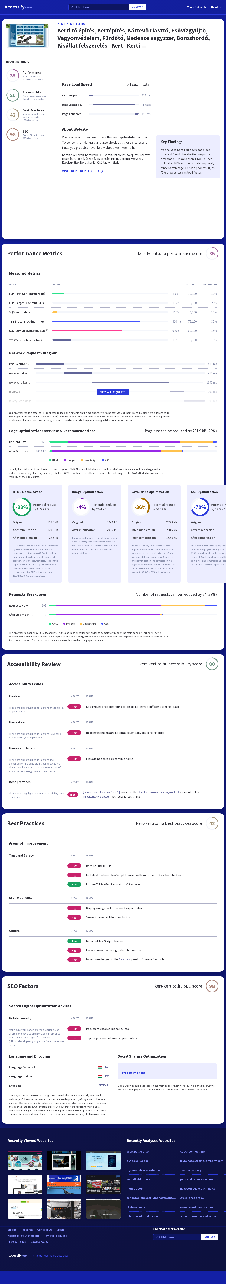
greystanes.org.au (192, 1198)
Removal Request (55, 1236)
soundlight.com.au (139, 1179)
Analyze (137, 7)
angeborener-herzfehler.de (198, 1216)
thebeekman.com (138, 1207)
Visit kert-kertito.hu (83, 171)
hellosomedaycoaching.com (199, 1188)
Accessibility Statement (23, 1236)
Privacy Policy (17, 1242)
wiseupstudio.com (139, 1151)
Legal (60, 1230)
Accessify (18, 7)
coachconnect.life (192, 1151)
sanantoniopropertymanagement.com (151, 1198)
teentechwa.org (191, 1170)
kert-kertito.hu (71, 24)
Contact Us (44, 1230)
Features (27, 1230)
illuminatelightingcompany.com (201, 1161)
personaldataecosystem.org (199, 1179)
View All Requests (113, 392)
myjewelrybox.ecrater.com (144, 1170)
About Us (216, 7)
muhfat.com (135, 1188)
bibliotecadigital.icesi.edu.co (146, 1216)
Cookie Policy (39, 1242)
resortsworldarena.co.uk (196, 1207)
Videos (12, 1230)
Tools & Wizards (196, 7)
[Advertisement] (128, 64)
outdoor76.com (137, 1161)
